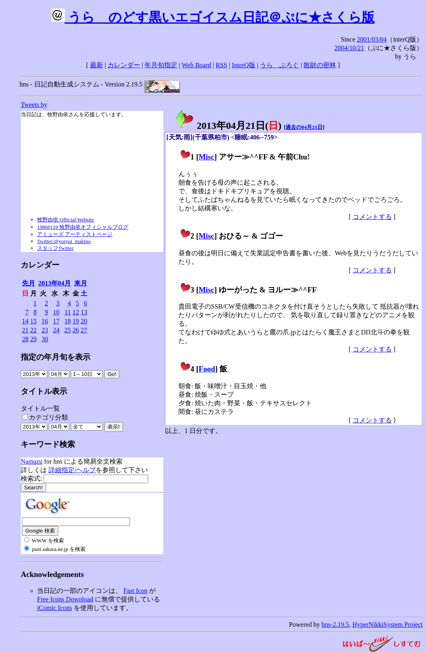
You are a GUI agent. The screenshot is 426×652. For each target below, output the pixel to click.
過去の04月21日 (304, 127)
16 (45, 321)
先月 (28, 283)
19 (75, 321)
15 (33, 321)
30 (45, 339)
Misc (206, 157)
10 (56, 312)
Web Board (196, 65)
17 (56, 321)
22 (33, 330)
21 (25, 330)
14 (25, 321)
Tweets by (34, 104)
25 (67, 330)
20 (84, 321)
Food (207, 369)
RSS (221, 65)
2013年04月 (54, 283)
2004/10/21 (349, 47)
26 (75, 330)
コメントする (372, 216)
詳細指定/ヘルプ (72, 469)
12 (75, 312)
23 (45, 330)
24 (56, 330)
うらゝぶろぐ (279, 65)
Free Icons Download (65, 599)
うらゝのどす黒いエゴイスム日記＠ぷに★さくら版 (213, 17)
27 (84, 330)
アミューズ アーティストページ (74, 234)
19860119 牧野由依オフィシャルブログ (82, 227)
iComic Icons (54, 607)
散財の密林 (319, 65)
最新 (96, 65)
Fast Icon (135, 590)
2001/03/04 (371, 39)
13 (84, 312)
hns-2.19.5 (335, 624)
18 (67, 321)
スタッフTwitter (55, 248)
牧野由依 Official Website (65, 220)
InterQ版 (243, 65)
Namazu (31, 461)
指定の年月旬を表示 (55, 357)
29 (33, 339)
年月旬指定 (161, 65)
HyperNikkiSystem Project (387, 624)
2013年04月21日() (228, 125)
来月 (80, 283)
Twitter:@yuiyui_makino (64, 241)
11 (68, 312)
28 (25, 339)
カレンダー (124, 65)
